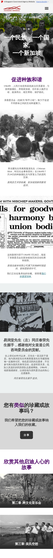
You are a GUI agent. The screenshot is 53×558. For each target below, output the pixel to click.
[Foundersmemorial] (12, 8)
